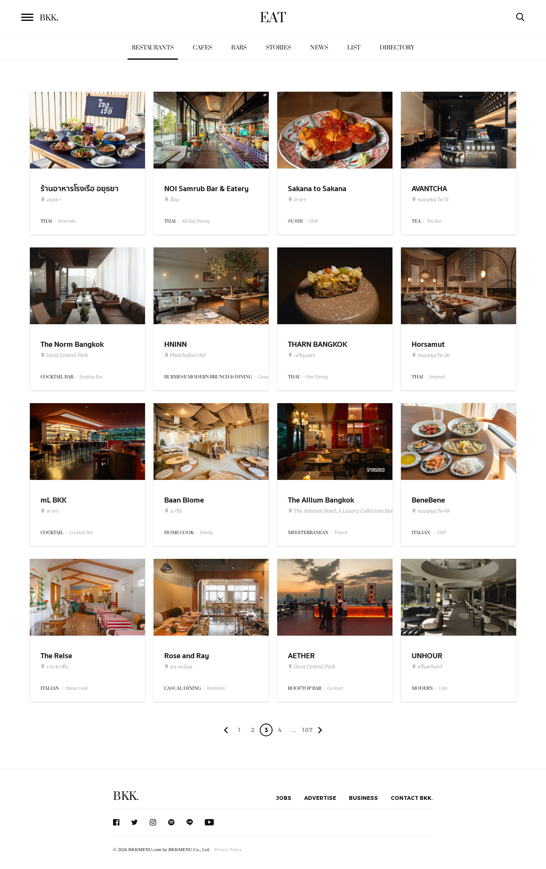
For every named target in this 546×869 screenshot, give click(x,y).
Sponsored (376, 470)
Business (363, 798)
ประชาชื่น (54, 666)
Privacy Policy (227, 849)
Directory (397, 47)
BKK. (126, 796)
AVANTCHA (429, 189)
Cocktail (335, 688)
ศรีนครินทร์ (427, 666)
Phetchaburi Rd (185, 355)
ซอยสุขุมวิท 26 (431, 355)
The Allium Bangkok (321, 500)
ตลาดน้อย (178, 666)
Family (206, 532)
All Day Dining (196, 221)
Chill (313, 221)
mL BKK (54, 500)
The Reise (56, 656)
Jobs (283, 798)
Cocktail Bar (81, 532)
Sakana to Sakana (317, 189)
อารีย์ (172, 511)
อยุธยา (51, 199)
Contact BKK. (412, 798)
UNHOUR (427, 656)
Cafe (443, 688)
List (353, 47)
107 (307, 729)
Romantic (216, 688)
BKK (49, 18)
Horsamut (428, 344)
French (341, 532)
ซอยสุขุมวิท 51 (430, 199)
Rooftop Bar (90, 377)
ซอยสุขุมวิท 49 (431, 511)
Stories (278, 47)
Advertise (320, 798)
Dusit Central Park (64, 355)
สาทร (296, 199)
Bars (239, 47)
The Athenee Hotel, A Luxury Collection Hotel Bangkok (353, 511)
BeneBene (428, 500)
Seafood (436, 377)
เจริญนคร (301, 355)
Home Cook (77, 688)
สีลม (171, 199)
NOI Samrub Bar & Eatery (206, 189)
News (319, 47)
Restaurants (153, 47)
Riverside (67, 221)
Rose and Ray (186, 656)
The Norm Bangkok (72, 344)
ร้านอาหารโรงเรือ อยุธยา (80, 189)
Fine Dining (316, 377)
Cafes (202, 47)
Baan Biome (184, 500)
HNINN (175, 344)
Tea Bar (434, 221)
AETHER (301, 656)
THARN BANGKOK (317, 344)
